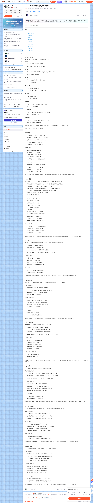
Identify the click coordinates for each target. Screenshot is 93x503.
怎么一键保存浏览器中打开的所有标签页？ (13, 39)
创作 (89, 1)
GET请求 (30, 35)
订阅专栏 (84, 15)
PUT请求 (30, 39)
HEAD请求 (30, 46)
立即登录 (56, 12)
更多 (31, 1)
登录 (66, 1)
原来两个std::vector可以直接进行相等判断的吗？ (13, 94)
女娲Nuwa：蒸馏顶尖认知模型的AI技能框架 (12, 78)
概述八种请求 (31, 33)
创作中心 (83, 1)
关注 (34, 489)
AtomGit (19, 1)
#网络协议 (35, 11)
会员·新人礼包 (72, 1)
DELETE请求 (31, 44)
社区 (15, 1)
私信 (18, 16)
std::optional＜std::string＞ (9, 97)
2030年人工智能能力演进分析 (11, 84)
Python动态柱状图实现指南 (11, 87)
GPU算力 (26, 1)
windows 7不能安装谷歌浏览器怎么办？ (12, 46)
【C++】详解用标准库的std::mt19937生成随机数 (12, 35)
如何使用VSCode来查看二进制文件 (12, 42)
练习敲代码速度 (9, 32)
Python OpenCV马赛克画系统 (10, 75)
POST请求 (30, 37)
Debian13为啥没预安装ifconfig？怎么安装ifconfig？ (12, 100)
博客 (9, 1)
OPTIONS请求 (31, 48)
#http (31, 11)
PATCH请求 (30, 41)
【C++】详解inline (11, 67)
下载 (12, 1)
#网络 (39, 11)
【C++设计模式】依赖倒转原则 (14, 69)
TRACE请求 (30, 50)
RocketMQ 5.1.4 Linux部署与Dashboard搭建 (12, 82)
